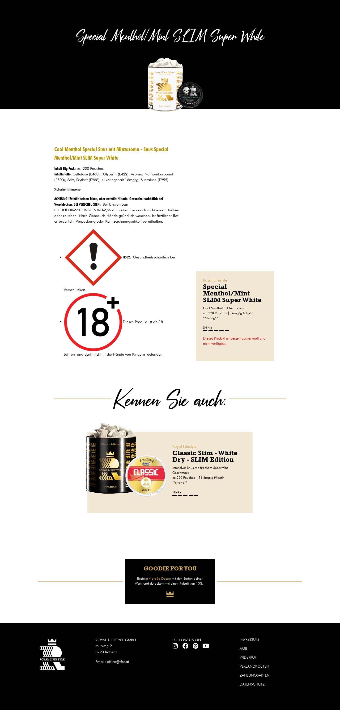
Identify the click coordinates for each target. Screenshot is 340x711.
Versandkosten (254, 666)
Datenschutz (252, 684)
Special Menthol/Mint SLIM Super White (232, 293)
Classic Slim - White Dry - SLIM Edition (205, 456)
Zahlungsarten (255, 675)
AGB (243, 648)
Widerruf (248, 657)
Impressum (249, 639)
